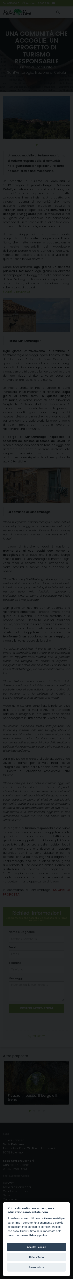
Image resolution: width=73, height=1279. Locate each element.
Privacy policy (38, 1235)
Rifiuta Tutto (36, 1257)
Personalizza (36, 1267)
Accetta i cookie (36, 1246)
